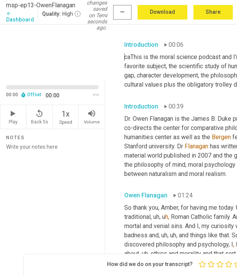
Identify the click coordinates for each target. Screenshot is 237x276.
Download (162, 12)
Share (213, 12)
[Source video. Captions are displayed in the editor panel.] (52, 51)
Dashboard (20, 17)
